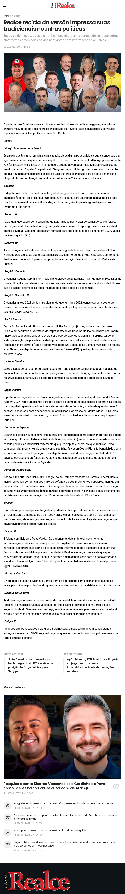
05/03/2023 (9, 47)
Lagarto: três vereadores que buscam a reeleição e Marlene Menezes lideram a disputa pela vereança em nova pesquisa (65, 843)
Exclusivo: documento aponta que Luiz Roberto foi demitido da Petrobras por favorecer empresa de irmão (65, 816)
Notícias (16, 16)
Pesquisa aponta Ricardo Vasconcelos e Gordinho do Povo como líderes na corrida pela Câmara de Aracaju (54, 786)
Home (6, 16)
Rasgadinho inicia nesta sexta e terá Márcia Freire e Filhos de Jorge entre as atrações (64, 803)
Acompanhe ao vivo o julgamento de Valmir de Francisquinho (50, 830)
